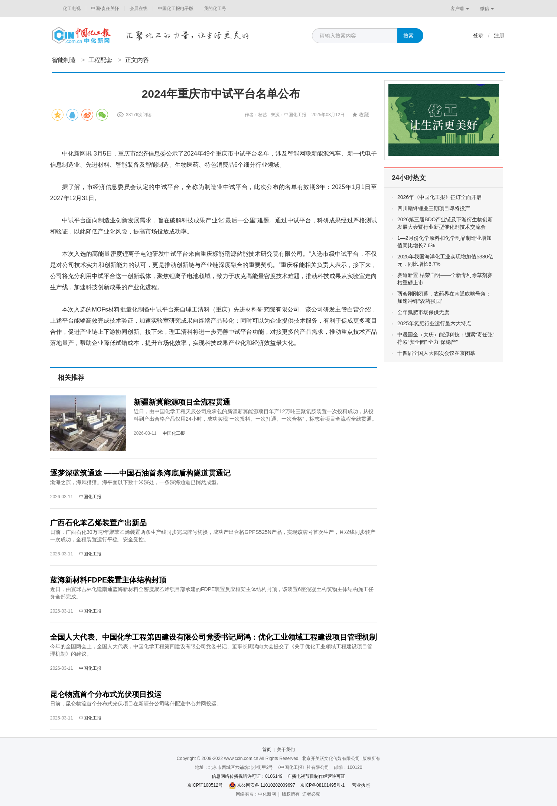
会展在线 (138, 8)
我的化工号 (215, 8)
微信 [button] (487, 8)
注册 (499, 35)
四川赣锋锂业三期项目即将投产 (433, 208)
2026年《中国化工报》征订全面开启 (439, 197)
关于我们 (286, 749)
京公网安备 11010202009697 (266, 785)
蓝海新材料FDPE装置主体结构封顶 (108, 580)
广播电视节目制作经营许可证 (316, 776)
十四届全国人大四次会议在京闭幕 (436, 353)
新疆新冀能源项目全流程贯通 (182, 402)
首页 (266, 749)
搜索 (408, 36)
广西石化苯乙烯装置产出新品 (98, 523)
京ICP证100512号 (205, 785)
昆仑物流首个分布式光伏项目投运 (106, 694)
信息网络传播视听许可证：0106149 (247, 776)
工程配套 (100, 60)
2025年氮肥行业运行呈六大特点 (434, 323)
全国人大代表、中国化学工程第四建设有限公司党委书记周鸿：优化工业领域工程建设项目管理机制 (213, 637)
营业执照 (361, 785)
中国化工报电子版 (175, 8)
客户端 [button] (459, 8)
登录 (478, 35)
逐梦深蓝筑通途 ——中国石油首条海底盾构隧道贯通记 (140, 473)
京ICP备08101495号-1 (322, 785)
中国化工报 (174, 433)
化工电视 (72, 8)
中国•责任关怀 (105, 8)
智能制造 (64, 60)
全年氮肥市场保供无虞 (423, 312)
